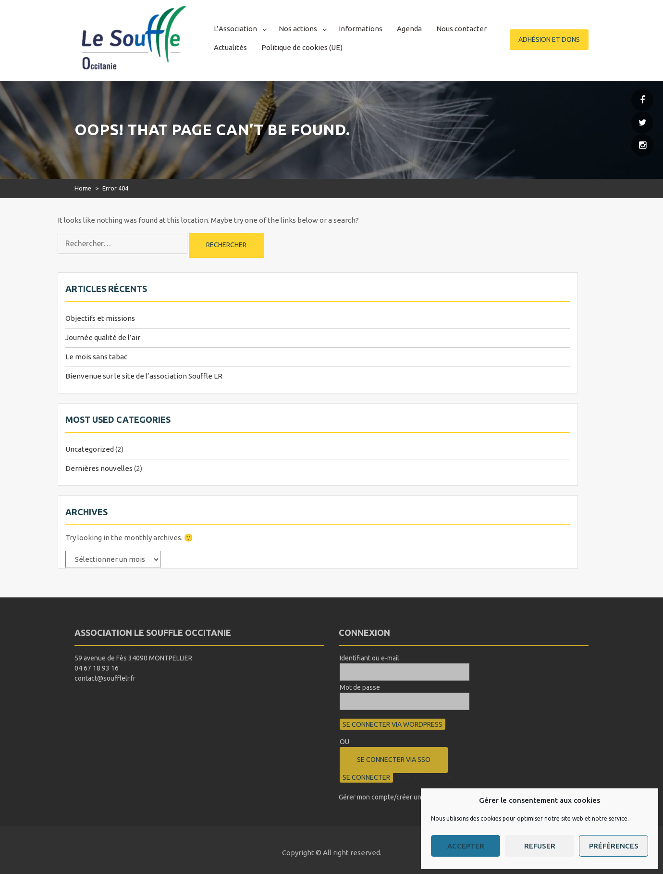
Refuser (539, 846)
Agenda (409, 29)
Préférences (613, 846)
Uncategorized (89, 449)
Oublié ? (408, 776)
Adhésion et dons (549, 39)
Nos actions (298, 29)
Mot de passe (360, 687)
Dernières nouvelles (99, 468)
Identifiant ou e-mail (369, 658)
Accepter (465, 846)
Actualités (230, 47)
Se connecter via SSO (393, 759)
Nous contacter (461, 29)
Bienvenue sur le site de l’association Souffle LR (143, 376)
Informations (360, 29)
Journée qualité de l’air (102, 337)
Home (82, 188)
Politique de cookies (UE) (302, 47)
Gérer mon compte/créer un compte (392, 797)
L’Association (235, 29)
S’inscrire (437, 776)
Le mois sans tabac (96, 357)
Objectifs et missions (100, 318)
